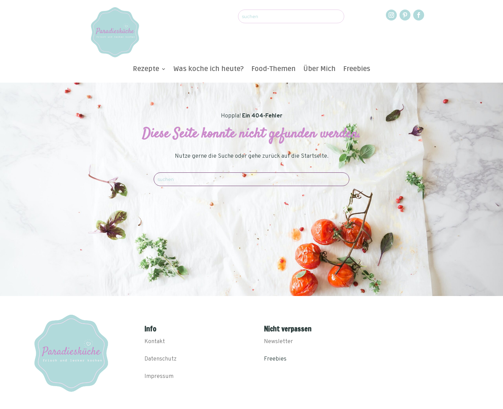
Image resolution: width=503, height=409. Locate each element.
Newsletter (278, 341)
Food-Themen (273, 70)
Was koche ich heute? (208, 70)
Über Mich (319, 70)
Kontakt (154, 341)
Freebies (356, 70)
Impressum (158, 376)
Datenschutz (160, 359)
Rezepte (146, 70)
